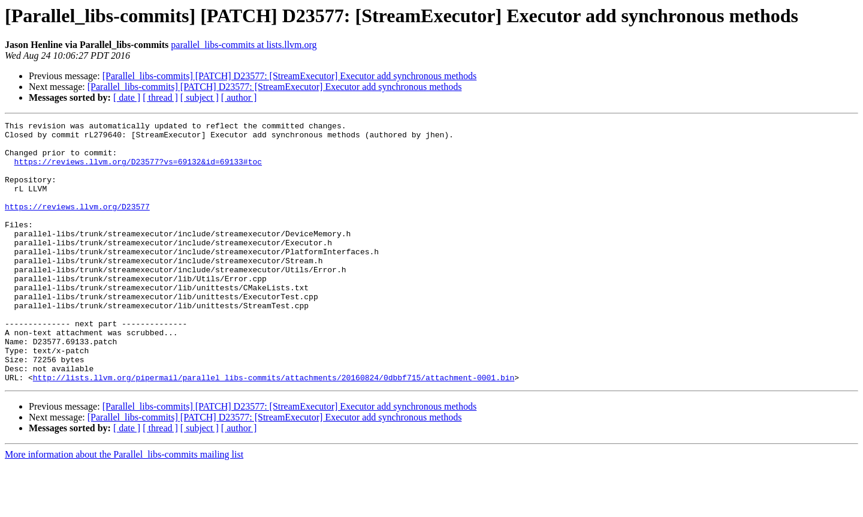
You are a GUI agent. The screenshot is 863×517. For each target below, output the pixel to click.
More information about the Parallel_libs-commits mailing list (124, 506)
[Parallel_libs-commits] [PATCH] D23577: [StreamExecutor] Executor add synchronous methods (289, 76)
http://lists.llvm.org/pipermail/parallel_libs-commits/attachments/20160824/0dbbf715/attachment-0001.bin (273, 429)
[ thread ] (160, 97)
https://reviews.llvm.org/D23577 (77, 224)
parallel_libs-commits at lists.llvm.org (243, 45)
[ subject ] (199, 97)
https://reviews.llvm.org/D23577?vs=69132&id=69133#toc (138, 170)
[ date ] (126, 97)
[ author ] (239, 97)
